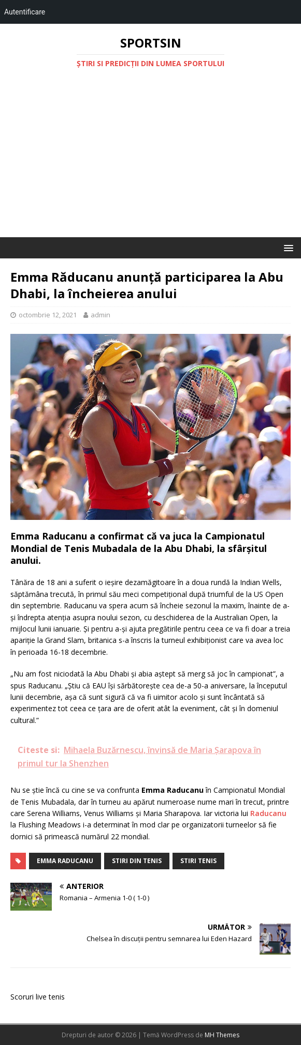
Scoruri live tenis (37, 997)
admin (100, 314)
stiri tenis (198, 860)
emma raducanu (65, 860)
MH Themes (222, 1035)
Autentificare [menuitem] (24, 12)
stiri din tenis (137, 860)
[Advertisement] (150, 159)
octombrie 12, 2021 (48, 314)
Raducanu (268, 813)
